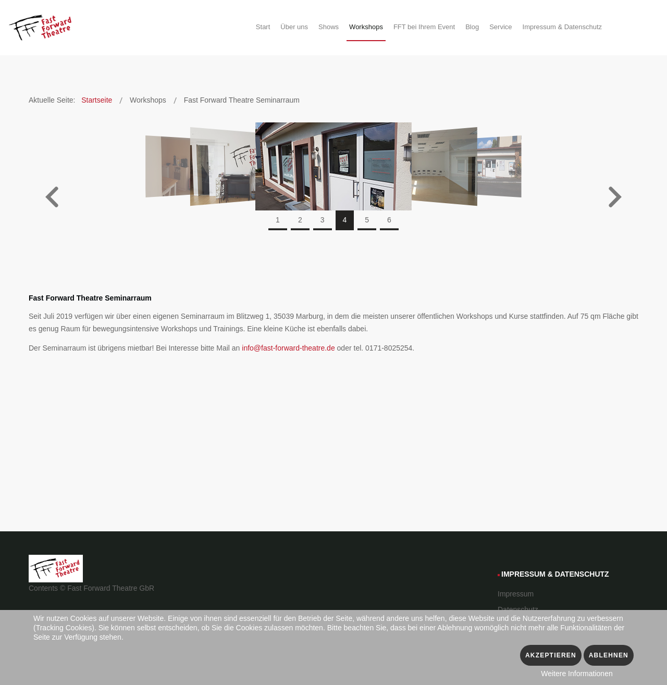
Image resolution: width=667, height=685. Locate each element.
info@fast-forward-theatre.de (289, 348)
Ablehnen (608, 655)
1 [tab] (278, 220)
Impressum (516, 594)
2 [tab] (300, 220)
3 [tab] (322, 220)
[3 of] (235, 165)
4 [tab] (345, 220)
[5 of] (432, 165)
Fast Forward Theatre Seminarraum (90, 298)
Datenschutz (518, 609)
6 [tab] (389, 220)
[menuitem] (263, 28)
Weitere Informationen (576, 673)
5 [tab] (367, 220)
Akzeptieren (550, 655)
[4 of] (333, 165)
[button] (52, 198)
